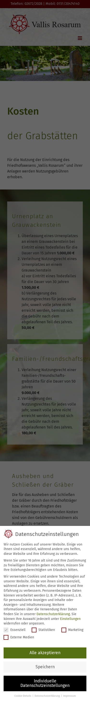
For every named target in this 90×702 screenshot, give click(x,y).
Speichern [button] (45, 666)
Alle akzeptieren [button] (45, 652)
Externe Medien (19, 637)
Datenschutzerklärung (53, 614)
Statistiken (43, 630)
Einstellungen (70, 619)
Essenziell (14, 630)
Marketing (72, 630)
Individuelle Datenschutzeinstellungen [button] (45, 683)
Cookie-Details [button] (23, 695)
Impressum (69, 695)
